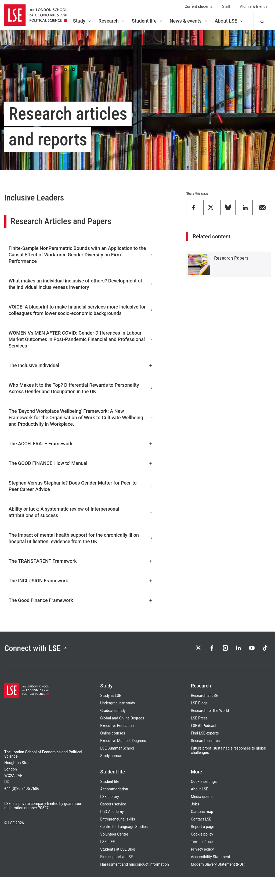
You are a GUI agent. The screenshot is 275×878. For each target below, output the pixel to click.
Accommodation (114, 790)
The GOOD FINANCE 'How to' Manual (81, 463)
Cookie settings (204, 782)
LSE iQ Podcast (203, 726)
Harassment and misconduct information (134, 865)
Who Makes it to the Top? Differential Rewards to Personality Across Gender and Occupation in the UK (81, 388)
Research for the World (210, 711)
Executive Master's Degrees (123, 741)
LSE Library (109, 797)
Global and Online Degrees (122, 719)
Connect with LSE (37, 648)
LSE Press (199, 719)
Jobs (195, 805)
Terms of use (202, 842)
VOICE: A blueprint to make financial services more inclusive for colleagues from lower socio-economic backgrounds (81, 310)
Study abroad (111, 756)
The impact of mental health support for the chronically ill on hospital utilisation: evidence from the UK (81, 538)
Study (82, 21)
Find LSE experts (205, 734)
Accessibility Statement (210, 857)
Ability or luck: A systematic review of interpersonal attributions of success (81, 512)
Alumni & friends (254, 6)
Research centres (205, 741)
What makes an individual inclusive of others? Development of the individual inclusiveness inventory (81, 284)
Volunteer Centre (114, 835)
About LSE (229, 21)
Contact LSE (201, 820)
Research (112, 21)
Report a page (202, 827)
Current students (199, 6)
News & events (189, 21)
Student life (147, 21)
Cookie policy (202, 835)
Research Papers (231, 258)
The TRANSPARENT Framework (81, 561)
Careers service (113, 805)
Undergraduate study (117, 704)
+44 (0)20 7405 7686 (21, 789)
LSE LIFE (107, 842)
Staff (226, 6)
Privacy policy (202, 850)
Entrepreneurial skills (117, 820)
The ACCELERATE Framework (81, 443)
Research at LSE (204, 696)
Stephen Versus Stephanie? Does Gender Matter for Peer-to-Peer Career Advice (81, 486)
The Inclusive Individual (81, 365)
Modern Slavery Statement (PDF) (218, 865)
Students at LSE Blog (117, 850)
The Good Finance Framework (81, 600)
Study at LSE (110, 696)
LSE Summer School (117, 749)
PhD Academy (112, 812)
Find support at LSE (116, 857)
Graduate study (112, 711)
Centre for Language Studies (124, 827)
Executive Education (117, 726)
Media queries (203, 797)
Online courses (112, 734)
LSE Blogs (199, 704)
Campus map (202, 812)
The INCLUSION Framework (81, 580)
